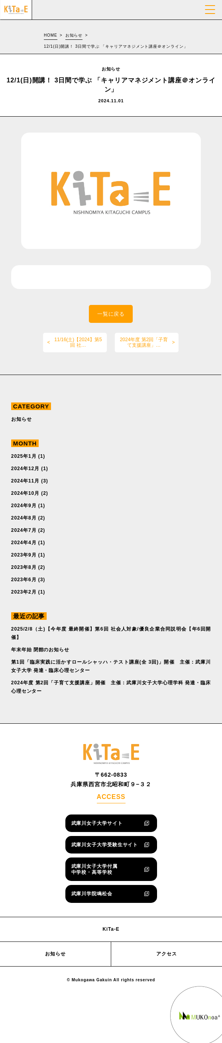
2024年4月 (24, 542)
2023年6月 (24, 579)
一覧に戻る (111, 314)
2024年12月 (25, 468)
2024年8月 (24, 518)
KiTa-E (111, 929)
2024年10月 (25, 493)
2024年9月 (24, 505)
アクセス (166, 954)
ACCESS (110, 796)
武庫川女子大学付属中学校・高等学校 (94, 869)
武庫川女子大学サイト (97, 823)
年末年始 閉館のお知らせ (40, 649)
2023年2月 (24, 592)
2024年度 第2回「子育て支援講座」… (144, 342)
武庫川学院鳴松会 (91, 894)
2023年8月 (24, 567)
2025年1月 (24, 456)
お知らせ (74, 35)
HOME (50, 35)
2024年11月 (25, 481)
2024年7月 (24, 530)
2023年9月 (24, 555)
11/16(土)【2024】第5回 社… (78, 342)
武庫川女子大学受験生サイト (104, 845)
